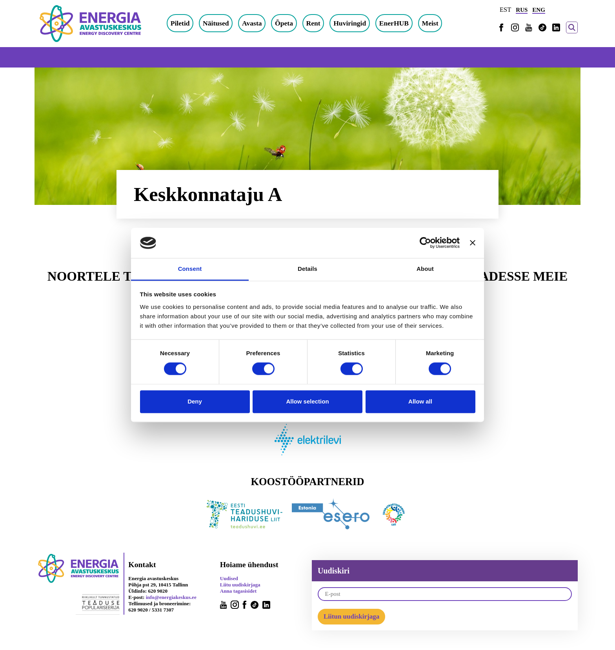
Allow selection (307, 401)
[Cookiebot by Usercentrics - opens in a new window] (425, 243)
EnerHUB (394, 23)
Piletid (180, 23)
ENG (538, 10)
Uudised (229, 578)
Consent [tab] (190, 268)
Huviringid (349, 23)
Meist (430, 23)
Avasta (252, 23)
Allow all (420, 401)
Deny (194, 401)
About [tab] (425, 268)
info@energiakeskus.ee (171, 597)
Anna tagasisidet (238, 591)
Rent (313, 23)
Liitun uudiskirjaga (351, 616)
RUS (522, 10)
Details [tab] (307, 268)
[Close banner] (472, 243)
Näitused (216, 23)
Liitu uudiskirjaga (240, 585)
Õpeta (284, 23)
